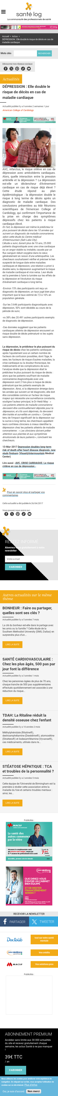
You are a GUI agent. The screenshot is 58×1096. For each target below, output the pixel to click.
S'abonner (15, 566)
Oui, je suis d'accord (13, 1091)
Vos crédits (44, 952)
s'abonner (15, 1070)
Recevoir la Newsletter (29, 913)
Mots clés (6, 53)
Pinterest (17, 68)
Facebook (6, 68)
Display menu (3, 11)
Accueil (5, 36)
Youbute (29, 68)
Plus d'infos (30, 1084)
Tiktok (23, 68)
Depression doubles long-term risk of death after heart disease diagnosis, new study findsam (29, 450)
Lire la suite (12, 644)
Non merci (34, 1091)
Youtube (29, 513)
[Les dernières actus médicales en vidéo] (29, 1013)
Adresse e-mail (13, 553)
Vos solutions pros (44, 964)
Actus (15, 36)
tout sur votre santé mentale (44, 939)
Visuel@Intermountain (32, 453)
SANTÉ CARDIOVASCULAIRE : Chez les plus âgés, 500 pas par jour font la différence (28, 664)
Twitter (11, 68)
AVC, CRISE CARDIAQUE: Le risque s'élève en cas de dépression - (28, 464)
